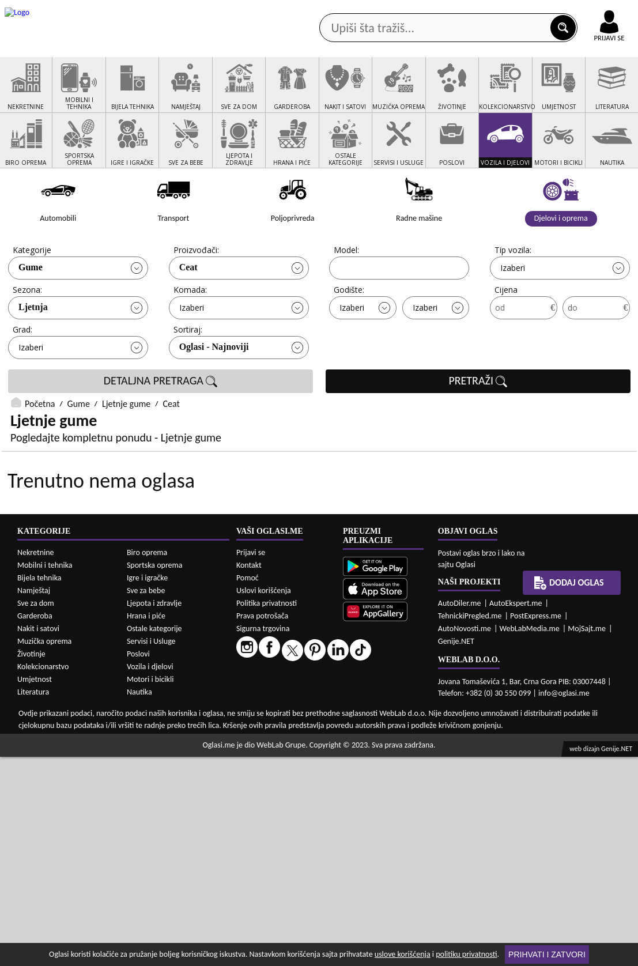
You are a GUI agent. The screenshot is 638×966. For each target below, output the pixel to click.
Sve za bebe (146, 800)
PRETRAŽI (477, 424)
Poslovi (138, 863)
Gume (30, 311)
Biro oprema (147, 762)
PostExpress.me (535, 824)
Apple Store (302, 10)
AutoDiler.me (459, 812)
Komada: (190, 333)
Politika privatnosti (266, 812)
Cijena (506, 333)
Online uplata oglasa (585, 11)
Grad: (22, 373)
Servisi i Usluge (151, 850)
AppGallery (374, 11)
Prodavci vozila (243, 92)
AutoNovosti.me (464, 837)
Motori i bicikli (150, 888)
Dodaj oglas (568, 792)
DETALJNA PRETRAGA (161, 424)
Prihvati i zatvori (547, 954)
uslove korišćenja (403, 954)
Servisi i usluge (439, 92)
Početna (40, 447)
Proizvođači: (196, 293)
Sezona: (27, 333)
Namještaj (33, 800)
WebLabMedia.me (530, 837)
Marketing (442, 11)
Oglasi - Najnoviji (214, 390)
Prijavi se (250, 761)
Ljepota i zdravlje (154, 812)
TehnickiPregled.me (470, 824)
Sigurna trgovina (263, 837)
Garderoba (34, 825)
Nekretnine (35, 762)
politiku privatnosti (466, 954)
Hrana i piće (146, 825)
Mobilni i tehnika (45, 774)
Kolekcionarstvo (43, 876)
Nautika (139, 901)
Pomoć (247, 786)
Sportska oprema (155, 774)
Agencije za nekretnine (342, 92)
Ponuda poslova (524, 92)
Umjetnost (34, 888)
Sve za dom (35, 812)
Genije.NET (456, 850)
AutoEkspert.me (515, 812)
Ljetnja (33, 351)
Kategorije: (33, 293)
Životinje (31, 863)
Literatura (33, 901)
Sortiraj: (187, 373)
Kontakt (505, 10)
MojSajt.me (587, 837)
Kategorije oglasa (68, 92)
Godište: (349, 333)
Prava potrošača (262, 824)
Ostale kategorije (154, 838)
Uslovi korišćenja (263, 799)
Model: (346, 293)
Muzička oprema (44, 850)
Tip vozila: (512, 293)
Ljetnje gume (126, 447)
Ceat (188, 311)
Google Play (229, 10)
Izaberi (512, 311)
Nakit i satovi (38, 838)
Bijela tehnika (39, 787)
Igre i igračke (147, 787)
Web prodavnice (158, 92)
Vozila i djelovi (150, 876)
